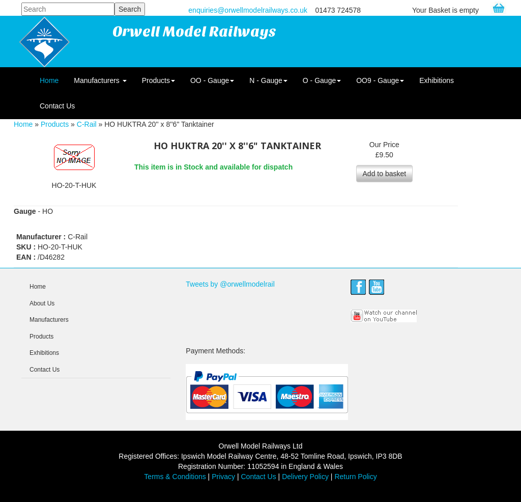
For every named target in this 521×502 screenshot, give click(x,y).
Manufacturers (100, 80)
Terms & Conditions (175, 476)
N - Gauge (268, 80)
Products (158, 80)
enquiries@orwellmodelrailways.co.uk (247, 10)
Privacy (223, 476)
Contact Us (57, 106)
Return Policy (355, 476)
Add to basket (385, 174)
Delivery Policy (305, 476)
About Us (42, 303)
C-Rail (87, 124)
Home (49, 80)
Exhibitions (436, 80)
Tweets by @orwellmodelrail (230, 284)
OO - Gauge (212, 80)
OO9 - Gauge (380, 80)
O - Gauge (322, 80)
